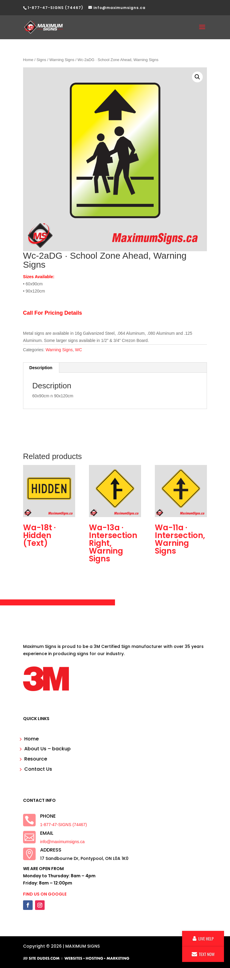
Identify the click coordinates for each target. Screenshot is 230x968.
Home (28, 59)
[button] (197, 77)
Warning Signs (61, 59)
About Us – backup (47, 748)
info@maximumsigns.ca (62, 841)
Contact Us (38, 769)
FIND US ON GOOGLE (44, 894)
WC (78, 349)
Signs (41, 59)
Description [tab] (40, 367)
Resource (35, 758)
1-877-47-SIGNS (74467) (63, 824)
